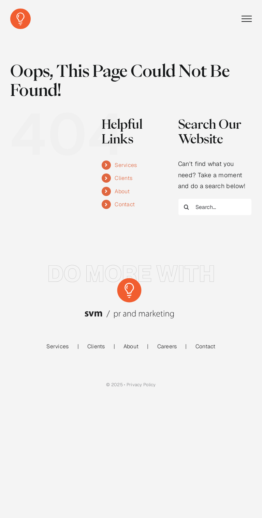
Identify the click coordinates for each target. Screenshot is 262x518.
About (122, 191)
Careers (167, 346)
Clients (123, 178)
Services (126, 165)
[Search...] (215, 206)
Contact (125, 204)
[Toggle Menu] (246, 19)
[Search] (186, 206)
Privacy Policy (141, 385)
